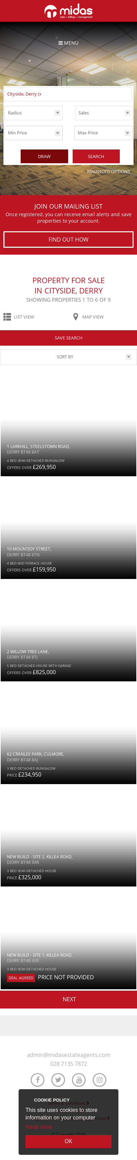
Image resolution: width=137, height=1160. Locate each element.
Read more (38, 1127)
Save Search (69, 337)
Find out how (68, 239)
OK (69, 1141)
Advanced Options (108, 171)
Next (69, 998)
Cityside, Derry (25, 94)
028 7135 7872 (68, 1063)
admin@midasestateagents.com (68, 1054)
